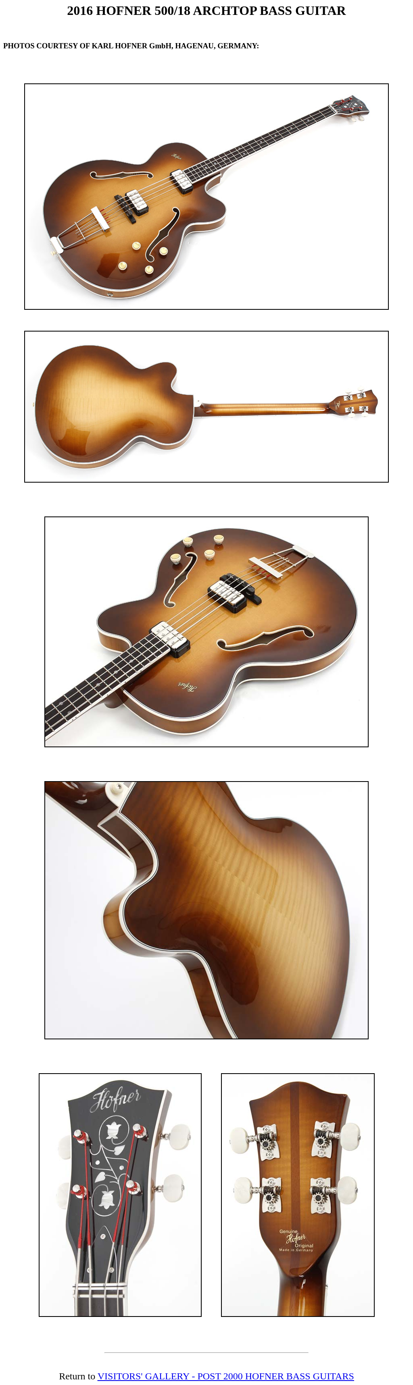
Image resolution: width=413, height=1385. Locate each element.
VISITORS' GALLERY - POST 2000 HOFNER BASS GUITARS (226, 1376)
